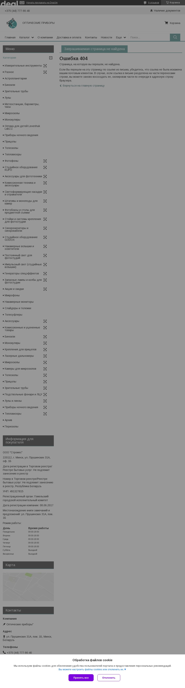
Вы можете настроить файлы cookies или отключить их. (91, 669)
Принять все (81, 677)
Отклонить (108, 677)
